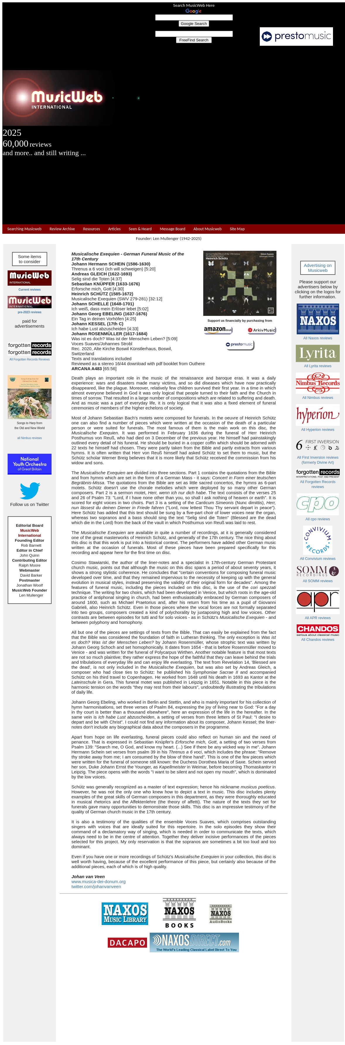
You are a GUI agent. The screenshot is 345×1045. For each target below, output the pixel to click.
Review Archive (62, 228)
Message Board (172, 228)
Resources (91, 228)
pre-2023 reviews (30, 312)
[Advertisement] (242, 135)
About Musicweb (208, 228)
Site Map (237, 228)
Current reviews (29, 289)
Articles (114, 228)
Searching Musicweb (24, 228)
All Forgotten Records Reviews (29, 359)
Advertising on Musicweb (318, 268)
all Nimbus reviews (29, 438)
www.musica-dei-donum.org (98, 881)
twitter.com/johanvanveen (96, 886)
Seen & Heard (140, 228)
